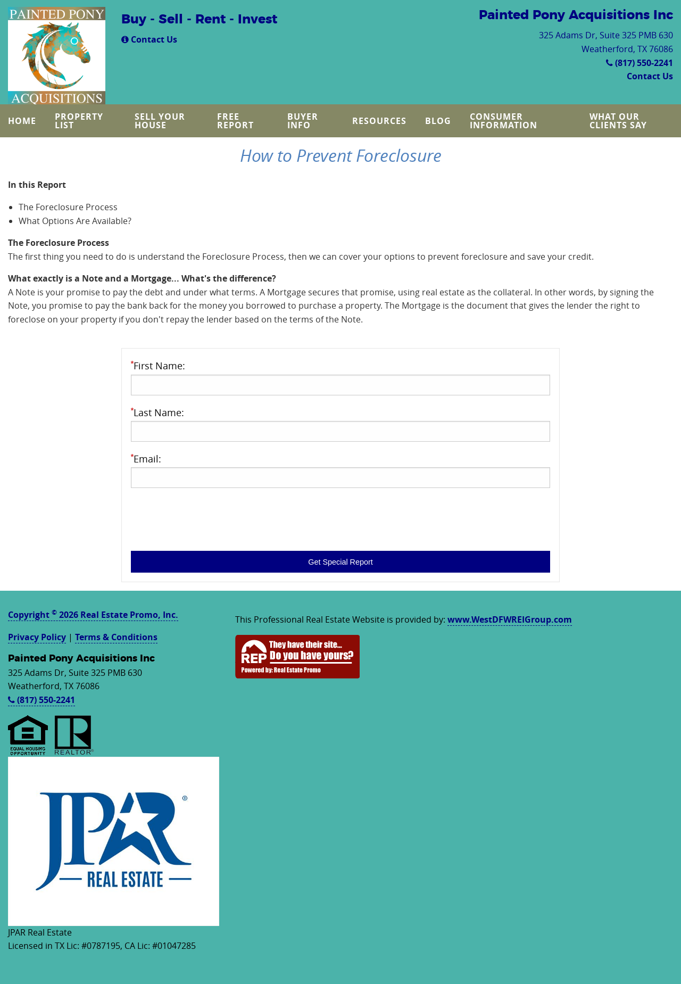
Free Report (235, 121)
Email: (340, 470)
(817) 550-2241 (639, 63)
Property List (79, 121)
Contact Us (149, 39)
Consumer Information (503, 121)
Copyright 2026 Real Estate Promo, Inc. (93, 615)
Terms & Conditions (116, 637)
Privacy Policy (37, 637)
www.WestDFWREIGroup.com (509, 619)
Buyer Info (302, 121)
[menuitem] (23, 120)
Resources (379, 121)
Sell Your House (160, 121)
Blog (438, 121)
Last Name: (340, 424)
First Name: (340, 377)
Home (22, 121)
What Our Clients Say (618, 121)
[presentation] (212, 517)
